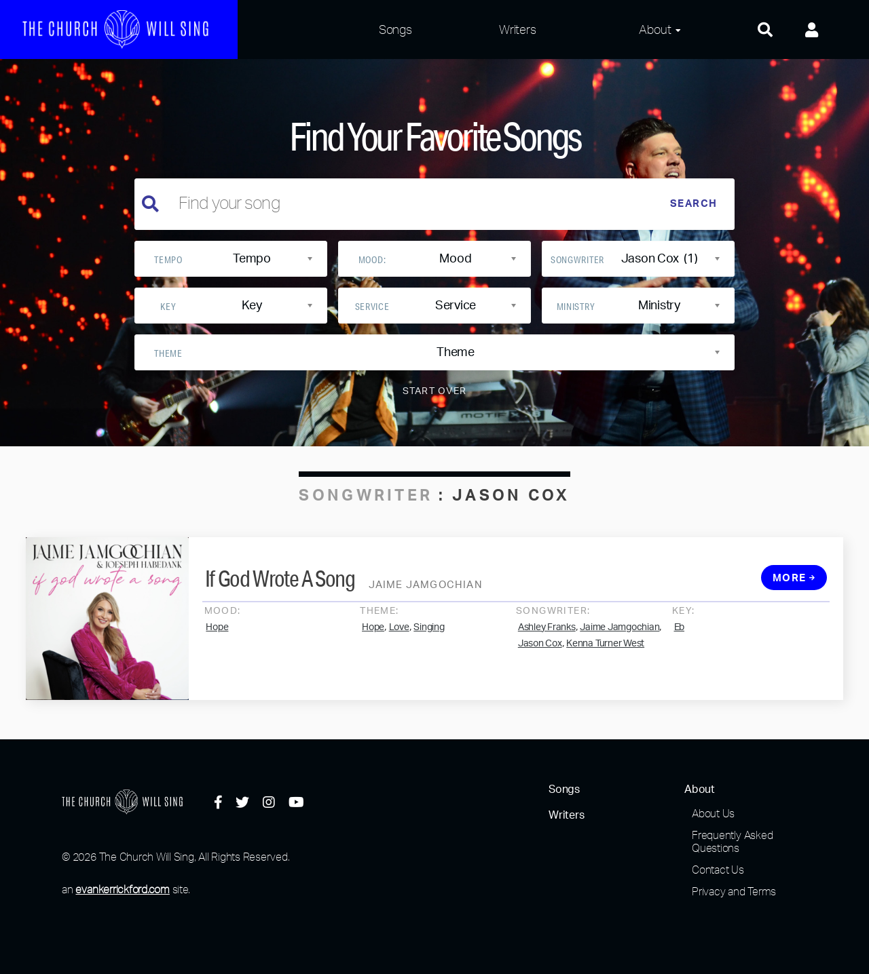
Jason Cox (540, 652)
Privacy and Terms (734, 891)
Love (399, 635)
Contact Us (718, 869)
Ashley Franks (547, 635)
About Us (713, 813)
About (655, 29)
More (794, 586)
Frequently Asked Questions (732, 841)
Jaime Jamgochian (619, 635)
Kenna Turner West (605, 652)
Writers (517, 29)
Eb (679, 635)
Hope (217, 635)
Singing (428, 635)
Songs (395, 29)
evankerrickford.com (122, 889)
